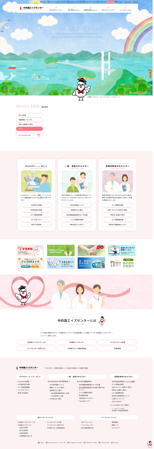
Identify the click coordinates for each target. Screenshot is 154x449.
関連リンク (115, 407)
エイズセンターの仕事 (117, 324)
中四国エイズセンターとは (36, 324)
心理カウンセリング (118, 380)
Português (75, 2)
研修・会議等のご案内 (26, 106)
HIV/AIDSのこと (36, 146)
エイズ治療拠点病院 (77, 201)
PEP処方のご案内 (55, 381)
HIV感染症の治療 (36, 192)
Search (136, 2)
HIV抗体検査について (77, 187)
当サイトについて (87, 404)
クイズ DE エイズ (36, 201)
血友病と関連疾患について (117, 206)
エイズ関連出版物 (117, 187)
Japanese (111, 2)
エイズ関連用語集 (36, 196)
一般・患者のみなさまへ (76, 146)
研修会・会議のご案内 (117, 196)
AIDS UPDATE (117, 383)
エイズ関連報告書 (117, 201)
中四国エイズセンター (77, 324)
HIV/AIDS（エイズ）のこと (30, 359)
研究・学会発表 (36, 206)
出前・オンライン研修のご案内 (117, 192)
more (21, 110)
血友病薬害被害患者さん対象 (60, 375)
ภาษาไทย (102, 2)
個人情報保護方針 (87, 410)
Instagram (120, 2)
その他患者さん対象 (57, 378)
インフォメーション (126, 10)
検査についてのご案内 (57, 369)
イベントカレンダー (25, 117)
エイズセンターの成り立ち (36, 330)
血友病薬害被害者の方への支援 (77, 196)
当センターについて (108, 10)
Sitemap (128, 2)
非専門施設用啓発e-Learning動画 (123, 363)
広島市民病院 (23, 415)
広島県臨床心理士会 (25, 418)
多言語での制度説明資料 (120, 391)
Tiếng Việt (90, 2)
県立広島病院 (23, 412)
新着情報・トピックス (25, 101)
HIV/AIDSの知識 (36, 187)
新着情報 (117, 330)
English (44, 2)
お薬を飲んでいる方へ (77, 206)
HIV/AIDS (56, 10)
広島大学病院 (23, 410)
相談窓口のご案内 (77, 192)
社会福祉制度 (83, 377)
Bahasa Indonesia (57, 2)
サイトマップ (116, 410)
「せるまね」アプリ (84, 383)
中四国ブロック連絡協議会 (76, 330)
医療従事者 (91, 10)
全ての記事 (22, 97)
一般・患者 (73, 10)
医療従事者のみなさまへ (117, 146)
